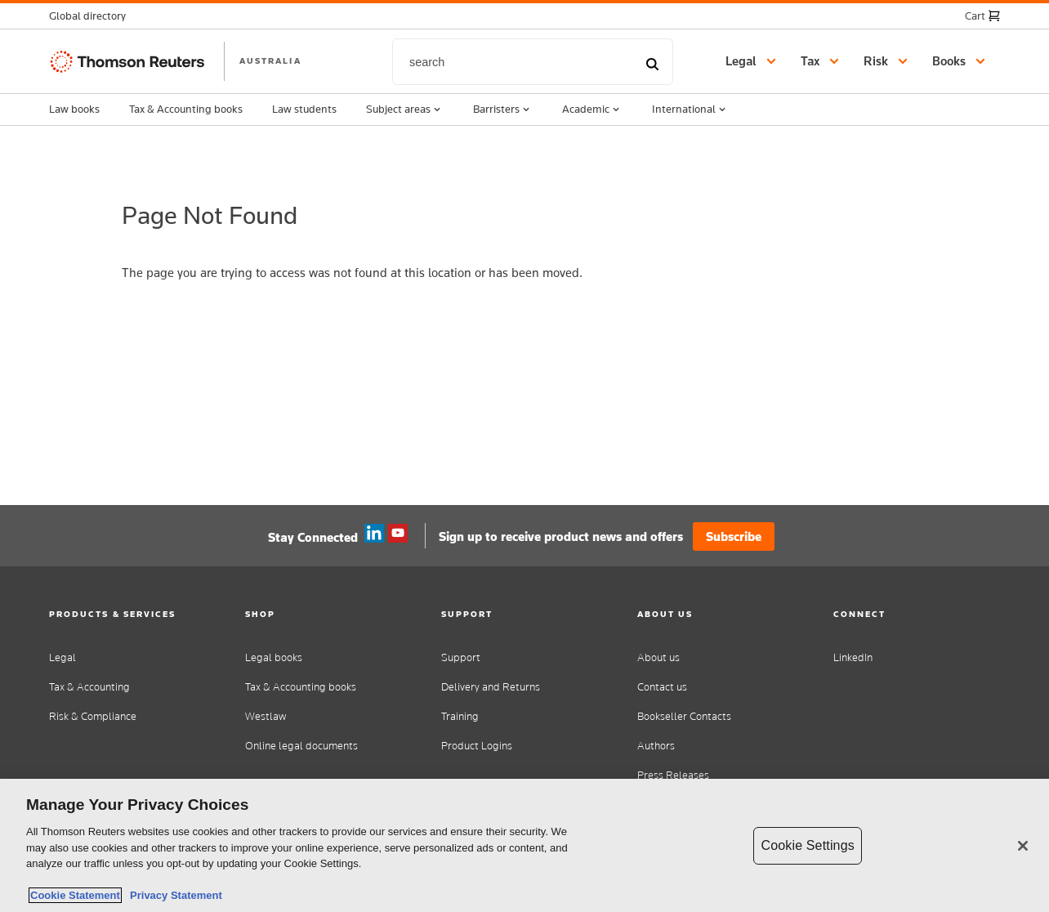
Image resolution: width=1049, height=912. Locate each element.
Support (460, 657)
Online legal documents (301, 746)
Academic (592, 109)
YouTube (398, 533)
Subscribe (733, 536)
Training (460, 716)
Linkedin (374, 533)
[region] (524, 845)
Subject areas (405, 109)
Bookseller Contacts (684, 716)
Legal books (273, 657)
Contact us (662, 687)
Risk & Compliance (92, 716)
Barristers (503, 109)
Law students (304, 108)
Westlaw (265, 716)
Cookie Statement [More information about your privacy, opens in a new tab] (75, 895)
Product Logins (476, 746)
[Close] (1023, 846)
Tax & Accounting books (186, 108)
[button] (92, 16)
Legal (62, 657)
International (690, 109)
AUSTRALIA (270, 60)
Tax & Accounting (89, 687)
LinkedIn (853, 657)
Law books (74, 108)
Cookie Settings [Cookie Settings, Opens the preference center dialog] (807, 845)
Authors (656, 746)
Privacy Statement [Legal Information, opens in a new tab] (173, 895)
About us (658, 657)
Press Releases (673, 775)
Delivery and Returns (490, 687)
